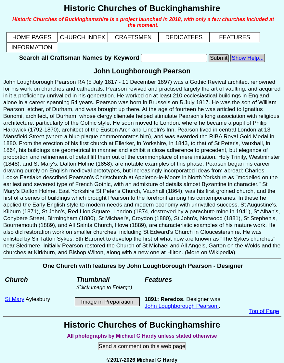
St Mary (14, 299)
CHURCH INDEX (82, 37)
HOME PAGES (32, 37)
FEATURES (234, 37)
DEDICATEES (184, 37)
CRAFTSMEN (133, 37)
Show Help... (248, 58)
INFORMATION (31, 47)
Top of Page (264, 311)
